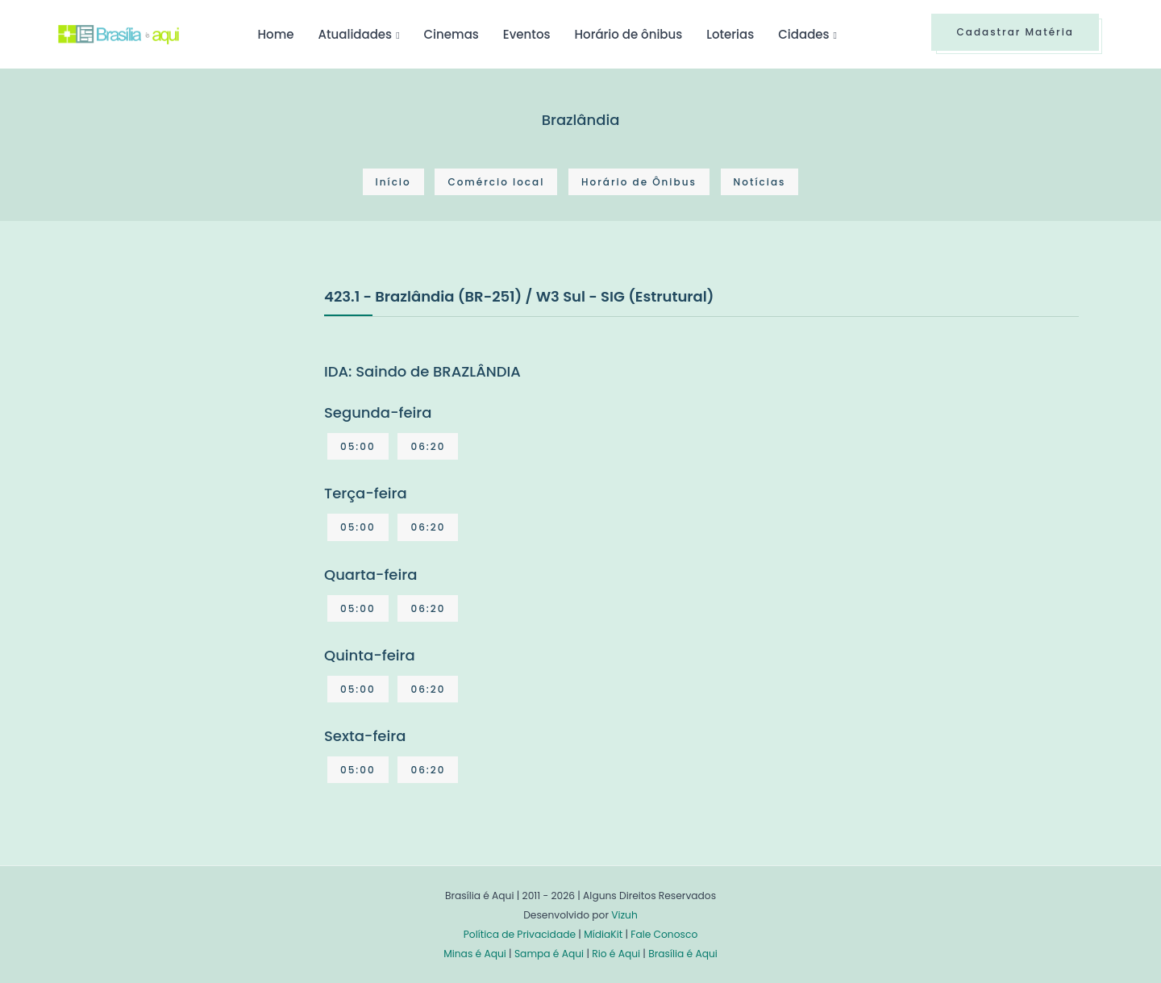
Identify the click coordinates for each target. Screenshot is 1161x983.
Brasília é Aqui (683, 953)
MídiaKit (603, 934)
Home (275, 34)
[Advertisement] (179, 405)
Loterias (730, 34)
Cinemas (451, 34)
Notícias (760, 182)
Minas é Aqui (474, 953)
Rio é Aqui (616, 953)
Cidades (803, 34)
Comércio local (495, 182)
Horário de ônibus (628, 34)
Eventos (527, 34)
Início (393, 182)
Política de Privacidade (520, 934)
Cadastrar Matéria (1015, 32)
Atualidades (355, 34)
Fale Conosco (663, 934)
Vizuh (624, 915)
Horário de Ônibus (639, 182)
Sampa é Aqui (549, 953)
